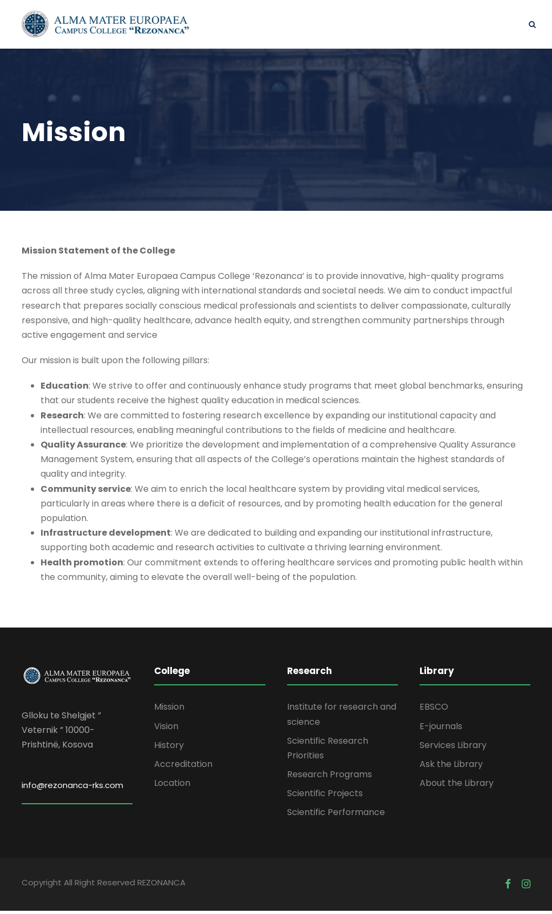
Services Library (453, 748)
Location (172, 786)
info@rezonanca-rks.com (72, 787)
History (169, 748)
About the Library (457, 786)
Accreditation (183, 766)
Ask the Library (451, 766)
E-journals (441, 729)
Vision (166, 729)
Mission (169, 710)
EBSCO (434, 710)
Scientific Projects (325, 796)
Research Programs (329, 777)
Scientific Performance (336, 815)
